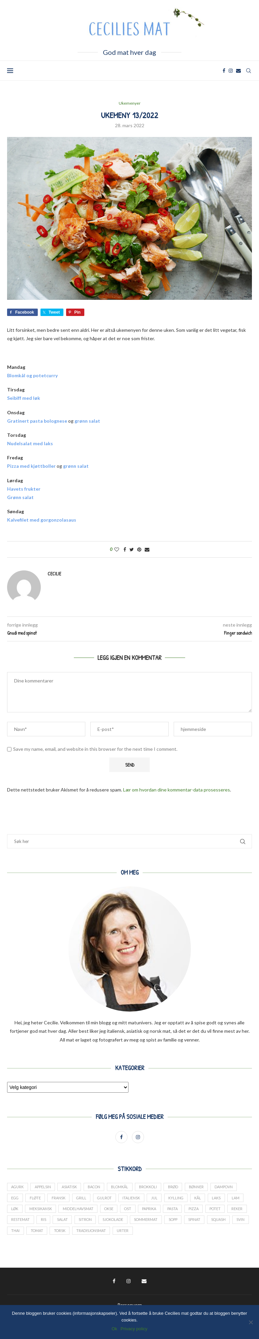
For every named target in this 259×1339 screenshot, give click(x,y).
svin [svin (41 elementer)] (65, 1234)
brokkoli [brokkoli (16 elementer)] (153, 1188)
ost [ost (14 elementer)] (150, 1210)
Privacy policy (134, 1328)
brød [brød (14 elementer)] (180, 1188)
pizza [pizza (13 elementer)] (218, 1210)
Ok (114, 1328)
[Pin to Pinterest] (139, 549)
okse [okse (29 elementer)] (130, 1210)
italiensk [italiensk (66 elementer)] (136, 1199)
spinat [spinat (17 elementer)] (17, 1234)
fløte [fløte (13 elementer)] (36, 1199)
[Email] (238, 70)
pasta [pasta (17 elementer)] (196, 1210)
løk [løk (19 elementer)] (34, 1210)
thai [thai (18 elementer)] (85, 1234)
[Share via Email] (147, 549)
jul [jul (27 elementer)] (160, 1199)
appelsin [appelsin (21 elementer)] (44, 1188)
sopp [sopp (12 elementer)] (223, 1222)
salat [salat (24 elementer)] (109, 1222)
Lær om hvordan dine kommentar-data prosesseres (176, 790)
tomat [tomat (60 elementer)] (107, 1234)
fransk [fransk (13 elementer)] (61, 1199)
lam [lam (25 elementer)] (15, 1210)
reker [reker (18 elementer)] (40, 1222)
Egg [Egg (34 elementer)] (15, 1199)
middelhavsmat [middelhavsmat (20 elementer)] (99, 1210)
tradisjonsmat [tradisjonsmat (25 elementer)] (163, 1234)
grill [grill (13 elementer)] (84, 1199)
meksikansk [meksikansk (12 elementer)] (61, 1210)
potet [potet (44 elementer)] (17, 1222)
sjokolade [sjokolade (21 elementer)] (161, 1222)
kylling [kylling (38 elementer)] (182, 1199)
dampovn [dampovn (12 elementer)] (233, 1188)
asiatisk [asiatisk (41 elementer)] (71, 1188)
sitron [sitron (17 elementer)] (133, 1222)
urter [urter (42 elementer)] (196, 1234)
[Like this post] (116, 549)
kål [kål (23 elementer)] (205, 1199)
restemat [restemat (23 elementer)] (66, 1222)
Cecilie (54, 573)
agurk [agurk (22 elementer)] (17, 1188)
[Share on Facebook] (124, 549)
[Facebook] (224, 70)
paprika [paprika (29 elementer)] (173, 1210)
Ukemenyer (129, 103)
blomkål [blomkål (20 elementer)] (124, 1188)
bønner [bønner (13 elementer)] (204, 1188)
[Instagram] (231, 70)
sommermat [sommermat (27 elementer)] (196, 1222)
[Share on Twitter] (132, 549)
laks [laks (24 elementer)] (224, 1199)
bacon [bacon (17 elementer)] (97, 1188)
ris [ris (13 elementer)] (89, 1222)
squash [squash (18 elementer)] (42, 1234)
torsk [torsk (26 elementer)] (131, 1234)
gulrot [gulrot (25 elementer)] (108, 1199)
